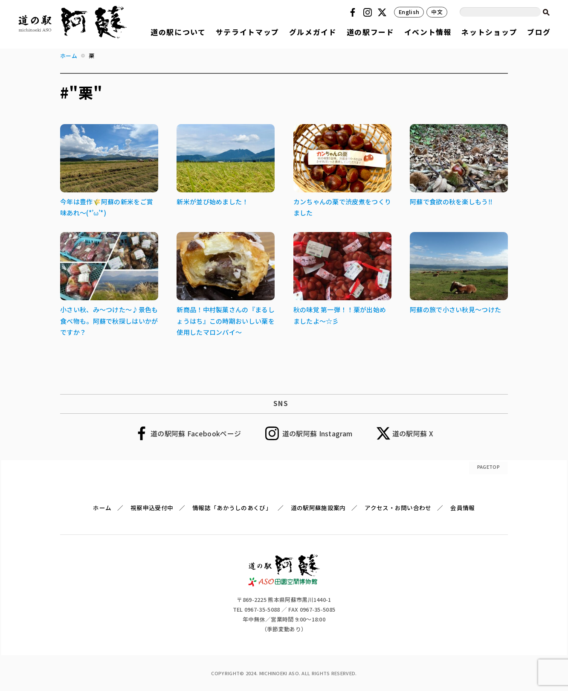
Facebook (353, 12)
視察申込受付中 (151, 507)
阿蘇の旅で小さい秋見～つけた (455, 309)
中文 (437, 12)
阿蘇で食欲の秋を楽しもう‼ (451, 201)
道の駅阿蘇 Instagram (317, 433)
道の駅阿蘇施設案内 (318, 507)
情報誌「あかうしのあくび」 (232, 507)
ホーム (102, 507)
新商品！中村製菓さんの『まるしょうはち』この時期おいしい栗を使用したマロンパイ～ (226, 321)
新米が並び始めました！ (212, 201)
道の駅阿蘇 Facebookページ (196, 433)
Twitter (383, 12)
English (409, 12)
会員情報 (462, 507)
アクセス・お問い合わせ (398, 507)
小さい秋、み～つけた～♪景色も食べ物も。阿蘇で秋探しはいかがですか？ (109, 321)
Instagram (368, 12)
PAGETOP (488, 466)
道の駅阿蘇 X (412, 433)
